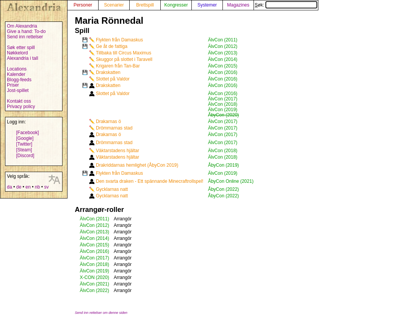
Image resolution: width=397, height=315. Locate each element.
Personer (83, 5)
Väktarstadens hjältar (117, 150)
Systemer (207, 5)
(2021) (102, 284)
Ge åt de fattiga (111, 46)
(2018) (102, 264)
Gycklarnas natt (112, 189)
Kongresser (176, 5)
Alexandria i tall (22, 58)
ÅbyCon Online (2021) (231, 181)
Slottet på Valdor (113, 79)
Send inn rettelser (25, 36)
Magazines (238, 5)
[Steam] (24, 150)
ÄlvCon (87, 218)
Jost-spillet (18, 90)
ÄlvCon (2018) (222, 104)
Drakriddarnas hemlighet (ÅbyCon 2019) (137, 165)
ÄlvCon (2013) (222, 53)
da (9, 187)
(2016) (102, 251)
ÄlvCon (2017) (222, 99)
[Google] (24, 138)
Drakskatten (108, 72)
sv (46, 187)
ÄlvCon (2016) (222, 72)
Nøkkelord (17, 53)
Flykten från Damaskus (119, 40)
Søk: (286, 5)
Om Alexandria (22, 26)
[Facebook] (27, 132)
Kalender (16, 74)
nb (37, 187)
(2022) (102, 290)
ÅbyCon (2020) (223, 115)
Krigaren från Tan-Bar (118, 66)
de (18, 187)
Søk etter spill (21, 47)
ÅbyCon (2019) (223, 165)
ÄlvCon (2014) (222, 59)
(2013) (102, 232)
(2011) (102, 218)
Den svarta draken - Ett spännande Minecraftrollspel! (149, 181)
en (27, 187)
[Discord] (25, 155)
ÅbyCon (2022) (223, 189)
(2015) (102, 245)
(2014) (102, 238)
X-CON (87, 277)
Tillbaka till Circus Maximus (123, 53)
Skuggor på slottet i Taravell (124, 59)
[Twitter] (24, 144)
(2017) (102, 258)
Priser (13, 85)
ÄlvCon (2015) (222, 66)
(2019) (102, 271)
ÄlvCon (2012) (222, 46)
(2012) (102, 225)
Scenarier (114, 5)
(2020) (102, 277)
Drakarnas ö (108, 121)
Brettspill (145, 5)
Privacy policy (21, 106)
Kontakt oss (19, 101)
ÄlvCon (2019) (222, 109)
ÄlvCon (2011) (222, 40)
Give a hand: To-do (26, 31)
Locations (16, 69)
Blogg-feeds (19, 79)
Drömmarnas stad (114, 128)
